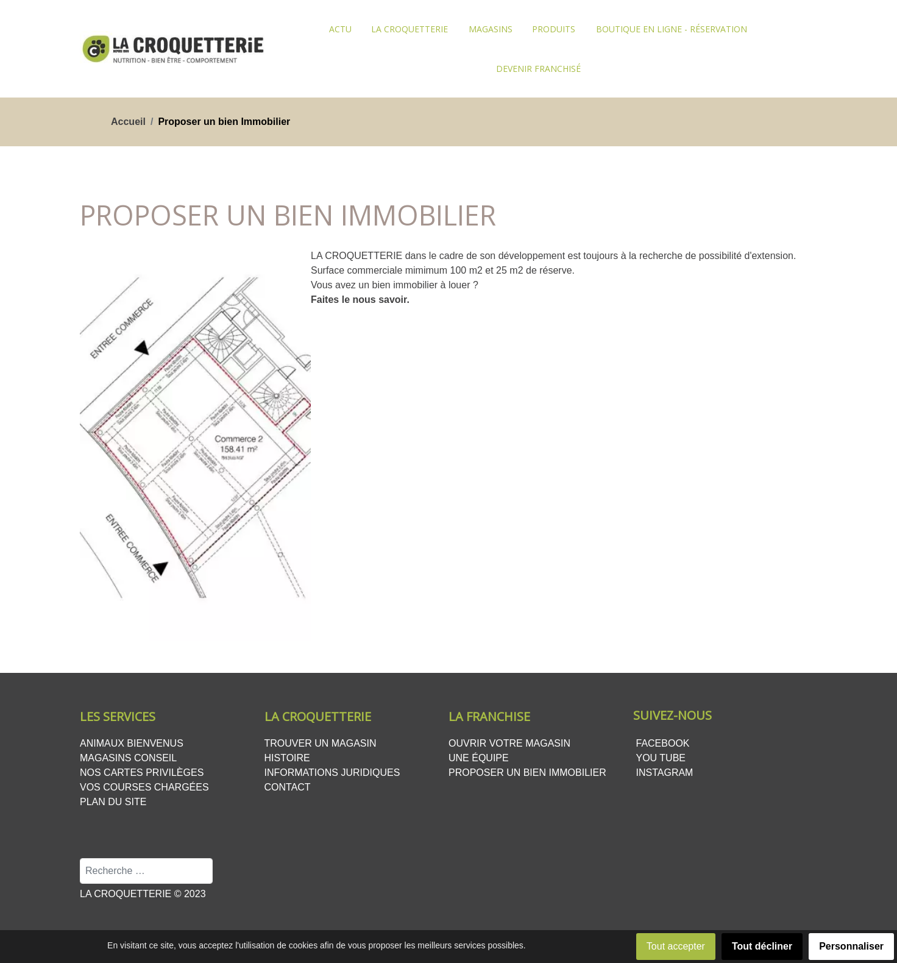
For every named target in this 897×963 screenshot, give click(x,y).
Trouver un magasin (320, 743)
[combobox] (146, 871)
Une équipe (478, 758)
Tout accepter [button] (676, 946)
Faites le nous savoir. (360, 299)
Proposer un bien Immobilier (527, 772)
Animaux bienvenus (131, 743)
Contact (287, 787)
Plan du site (113, 802)
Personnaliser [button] (851, 946)
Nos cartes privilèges (142, 772)
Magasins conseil (128, 758)
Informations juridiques (332, 772)
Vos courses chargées (144, 787)
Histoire (287, 758)
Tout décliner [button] (762, 946)
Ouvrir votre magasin (509, 743)
